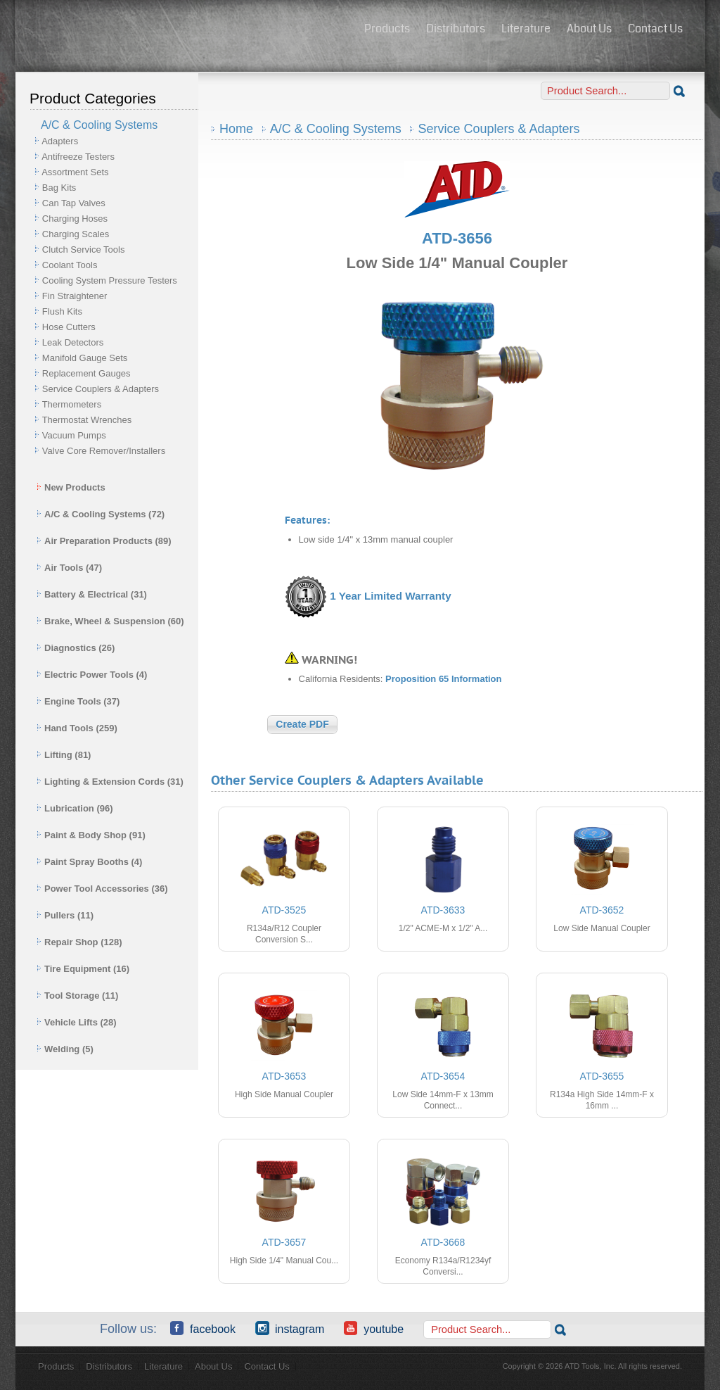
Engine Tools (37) (78, 701)
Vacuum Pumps (74, 435)
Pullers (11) (65, 915)
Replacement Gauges (86, 373)
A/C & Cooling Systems (335, 129)
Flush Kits (62, 311)
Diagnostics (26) (76, 648)
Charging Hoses (75, 218)
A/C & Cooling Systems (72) (101, 514)
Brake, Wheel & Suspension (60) (110, 621)
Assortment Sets (74, 172)
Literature (526, 28)
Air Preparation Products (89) (104, 541)
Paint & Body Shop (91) (91, 835)
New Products (71, 487)
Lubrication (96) (75, 808)
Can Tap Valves (73, 203)
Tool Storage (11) (77, 995)
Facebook (203, 1328)
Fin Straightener (75, 296)
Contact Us (655, 28)
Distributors (455, 28)
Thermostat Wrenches (87, 420)
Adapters (59, 141)
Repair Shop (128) (79, 942)
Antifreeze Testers (78, 156)
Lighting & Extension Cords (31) (110, 781)
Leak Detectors (72, 342)
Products (387, 28)
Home (236, 129)
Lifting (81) (64, 755)
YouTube (374, 1328)
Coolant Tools (70, 265)
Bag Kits (59, 187)
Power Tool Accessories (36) (102, 888)
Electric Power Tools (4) (92, 674)
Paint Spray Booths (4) (89, 862)
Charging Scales (75, 234)
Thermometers (72, 404)
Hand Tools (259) (77, 728)
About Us (589, 28)
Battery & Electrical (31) (92, 594)
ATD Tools (185, 30)
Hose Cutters (69, 327)
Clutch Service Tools (83, 249)
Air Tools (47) (69, 567)
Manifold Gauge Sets (84, 358)
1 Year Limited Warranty (390, 596)
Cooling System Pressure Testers (109, 280)
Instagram (289, 1328)
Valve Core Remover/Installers (103, 451)
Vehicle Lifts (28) (77, 1022)
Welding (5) (65, 1049)
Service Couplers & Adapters (100, 389)
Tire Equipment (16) (83, 968)
